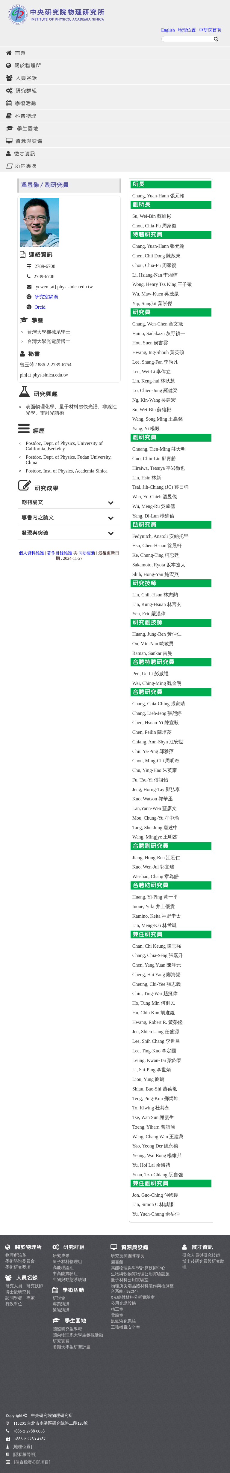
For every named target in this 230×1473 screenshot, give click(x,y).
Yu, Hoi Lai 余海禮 (151, 1165)
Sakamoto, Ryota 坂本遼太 (159, 564)
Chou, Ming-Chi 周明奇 (156, 760)
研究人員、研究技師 (24, 1285)
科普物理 (21, 116)
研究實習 (61, 1341)
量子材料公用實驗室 (130, 1279)
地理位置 (187, 30)
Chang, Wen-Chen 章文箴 (157, 323)
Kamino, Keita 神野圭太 (156, 916)
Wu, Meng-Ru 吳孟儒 (153, 506)
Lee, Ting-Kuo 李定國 (154, 1050)
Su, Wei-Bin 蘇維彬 (151, 216)
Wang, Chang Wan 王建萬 (158, 1136)
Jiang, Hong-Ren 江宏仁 (156, 857)
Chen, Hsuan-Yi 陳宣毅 (155, 722)
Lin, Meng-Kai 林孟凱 (154, 925)
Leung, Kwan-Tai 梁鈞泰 (157, 1060)
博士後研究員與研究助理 (203, 1264)
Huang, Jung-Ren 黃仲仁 (156, 634)
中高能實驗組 (65, 1273)
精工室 (117, 1309)
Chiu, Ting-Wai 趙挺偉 (155, 993)
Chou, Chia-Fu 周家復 (154, 225)
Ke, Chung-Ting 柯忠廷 (155, 555)
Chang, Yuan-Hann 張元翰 (158, 195)
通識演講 (61, 1310)
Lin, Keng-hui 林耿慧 (153, 380)
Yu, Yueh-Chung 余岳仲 (156, 1213)
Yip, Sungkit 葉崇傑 (152, 303)
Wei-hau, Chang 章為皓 (155, 876)
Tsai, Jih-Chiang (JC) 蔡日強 (160, 487)
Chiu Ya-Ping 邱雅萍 (153, 751)
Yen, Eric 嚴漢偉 (149, 613)
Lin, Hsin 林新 (146, 477)
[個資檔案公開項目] (32, 1462)
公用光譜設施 (123, 1303)
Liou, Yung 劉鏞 (148, 1079)
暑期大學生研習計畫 (71, 1347)
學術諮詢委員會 (20, 1261)
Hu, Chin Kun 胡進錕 (153, 1012)
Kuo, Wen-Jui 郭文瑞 (153, 866)
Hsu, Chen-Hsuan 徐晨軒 (157, 545)
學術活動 (21, 103)
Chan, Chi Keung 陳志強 (156, 946)
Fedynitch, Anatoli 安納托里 (160, 536)
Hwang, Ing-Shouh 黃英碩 (158, 352)
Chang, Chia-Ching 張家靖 (158, 703)
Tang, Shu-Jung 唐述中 (155, 827)
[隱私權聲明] (25, 1454)
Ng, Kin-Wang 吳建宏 (154, 400)
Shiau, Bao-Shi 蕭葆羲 (154, 1088)
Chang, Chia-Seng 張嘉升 (157, 955)
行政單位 (13, 1303)
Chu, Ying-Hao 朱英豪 (154, 770)
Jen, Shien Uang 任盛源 (155, 1031)
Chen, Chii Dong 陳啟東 (156, 255)
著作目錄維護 (59, 553)
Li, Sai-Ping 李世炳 (151, 1069)
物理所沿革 (15, 1255)
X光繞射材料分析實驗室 (133, 1297)
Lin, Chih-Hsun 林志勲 (155, 594)
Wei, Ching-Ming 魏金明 (156, 683)
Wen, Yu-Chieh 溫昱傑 (154, 496)
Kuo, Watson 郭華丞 (152, 798)
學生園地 (22, 128)
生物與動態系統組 (69, 1279)
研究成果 (61, 1255)
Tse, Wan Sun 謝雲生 (153, 1117)
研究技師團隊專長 (127, 1255)
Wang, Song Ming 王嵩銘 (157, 419)
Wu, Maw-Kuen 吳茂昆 (155, 293)
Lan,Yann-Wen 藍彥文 (154, 808)
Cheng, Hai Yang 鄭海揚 (156, 974)
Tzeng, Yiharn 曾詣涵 (153, 1127)
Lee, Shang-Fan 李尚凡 (155, 361)
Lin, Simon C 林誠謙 (153, 1204)
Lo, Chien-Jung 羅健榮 (155, 390)
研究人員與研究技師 (201, 1255)
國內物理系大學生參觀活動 (78, 1335)
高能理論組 (63, 1267)
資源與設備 (24, 141)
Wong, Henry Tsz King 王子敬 (162, 284)
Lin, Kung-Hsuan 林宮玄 (156, 604)
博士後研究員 (18, 1291)
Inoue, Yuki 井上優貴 (153, 906)
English (168, 30)
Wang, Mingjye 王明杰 (155, 836)
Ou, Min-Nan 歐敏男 (153, 643)
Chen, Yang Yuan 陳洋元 (156, 965)
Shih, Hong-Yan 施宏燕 (155, 574)
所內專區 (21, 166)
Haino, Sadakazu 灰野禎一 (158, 333)
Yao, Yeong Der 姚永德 (155, 1145)
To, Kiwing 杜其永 (151, 1107)
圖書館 (117, 1261)
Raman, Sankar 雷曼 (152, 653)
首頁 (15, 53)
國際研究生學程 (67, 1329)
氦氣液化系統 (123, 1321)
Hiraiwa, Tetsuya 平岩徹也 (158, 468)
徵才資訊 (20, 154)
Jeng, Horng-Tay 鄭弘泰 (156, 789)
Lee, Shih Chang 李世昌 (156, 1041)
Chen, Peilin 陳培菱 (152, 732)
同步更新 (86, 553)
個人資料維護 (31, 553)
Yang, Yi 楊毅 (146, 428)
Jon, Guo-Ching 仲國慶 (155, 1195)
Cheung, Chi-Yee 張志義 (156, 984)
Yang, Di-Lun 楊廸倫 (153, 515)
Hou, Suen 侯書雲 (150, 342)
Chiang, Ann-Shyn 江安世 (158, 741)
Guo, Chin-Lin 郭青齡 (154, 458)
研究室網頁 (46, 296)
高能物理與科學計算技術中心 (138, 1267)
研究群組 (21, 91)
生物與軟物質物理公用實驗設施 (140, 1273)
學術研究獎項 (18, 1267)
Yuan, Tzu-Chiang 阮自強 (157, 1174)
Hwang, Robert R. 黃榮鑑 (157, 1022)
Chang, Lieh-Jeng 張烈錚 (157, 713)
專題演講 (61, 1304)
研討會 (59, 1298)
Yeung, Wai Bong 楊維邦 (157, 1155)
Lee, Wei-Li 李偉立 (151, 371)
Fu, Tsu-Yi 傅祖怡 (150, 779)
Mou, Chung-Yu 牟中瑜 (155, 817)
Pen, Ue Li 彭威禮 (150, 673)
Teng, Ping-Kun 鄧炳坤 (155, 1098)
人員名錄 (21, 78)
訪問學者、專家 (20, 1297)
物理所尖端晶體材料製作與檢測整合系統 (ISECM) (142, 1288)
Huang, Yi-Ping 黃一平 (155, 896)
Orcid (39, 307)
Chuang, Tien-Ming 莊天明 (159, 449)
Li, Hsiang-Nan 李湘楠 (155, 275)
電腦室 (117, 1315)
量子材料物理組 (67, 1261)
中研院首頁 (210, 30)
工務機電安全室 (125, 1327)
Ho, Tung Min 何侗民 (153, 1003)
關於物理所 (23, 65)
